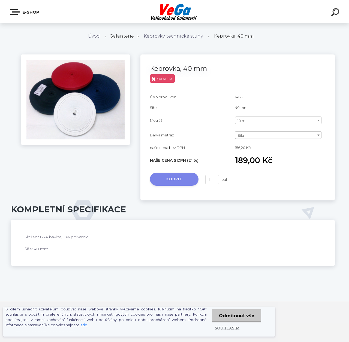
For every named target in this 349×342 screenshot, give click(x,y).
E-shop (24, 12)
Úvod (94, 36)
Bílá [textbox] (240, 135)
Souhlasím (227, 328)
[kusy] (212, 179)
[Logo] (174, 11)
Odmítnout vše (236, 315)
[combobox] (278, 120)
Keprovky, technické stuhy (173, 36)
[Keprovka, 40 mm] (75, 56)
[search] (336, 13)
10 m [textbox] (241, 120)
